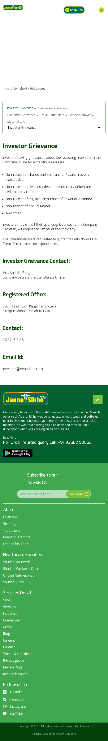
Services (9, 607)
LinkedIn (12, 692)
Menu (97, 10)
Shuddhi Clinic (13, 582)
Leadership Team (16, 544)
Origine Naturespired (18, 575)
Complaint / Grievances (29, 89)
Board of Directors (16, 537)
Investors (10, 614)
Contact (9, 647)
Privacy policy (13, 661)
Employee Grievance (52, 108)
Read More (9, 437)
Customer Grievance (21, 115)
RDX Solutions (68, 734)
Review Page (13, 667)
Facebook (13, 699)
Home (6, 89)
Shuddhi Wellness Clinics (21, 569)
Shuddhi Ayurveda (17, 562)
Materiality (14, 122)
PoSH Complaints (52, 115)
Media (7, 627)
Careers (9, 640)
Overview (10, 517)
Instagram (14, 707)
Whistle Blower (80, 115)
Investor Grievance (20, 108)
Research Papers (16, 674)
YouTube (13, 714)
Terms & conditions (17, 654)
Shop (7, 600)
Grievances (11, 620)
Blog (6, 634)
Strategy (10, 524)
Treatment (11, 531)
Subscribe (79, 494)
